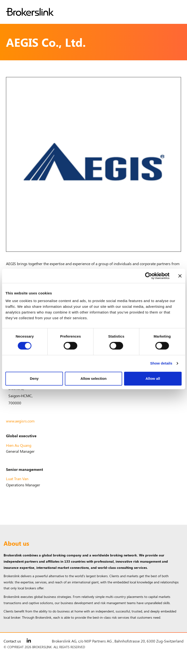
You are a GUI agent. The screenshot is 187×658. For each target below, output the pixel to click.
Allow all (152, 378)
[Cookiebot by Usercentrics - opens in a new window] (148, 275)
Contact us (12, 640)
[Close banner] (180, 276)
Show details (161, 363)
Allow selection (93, 378)
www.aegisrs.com (20, 420)
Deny (34, 378)
